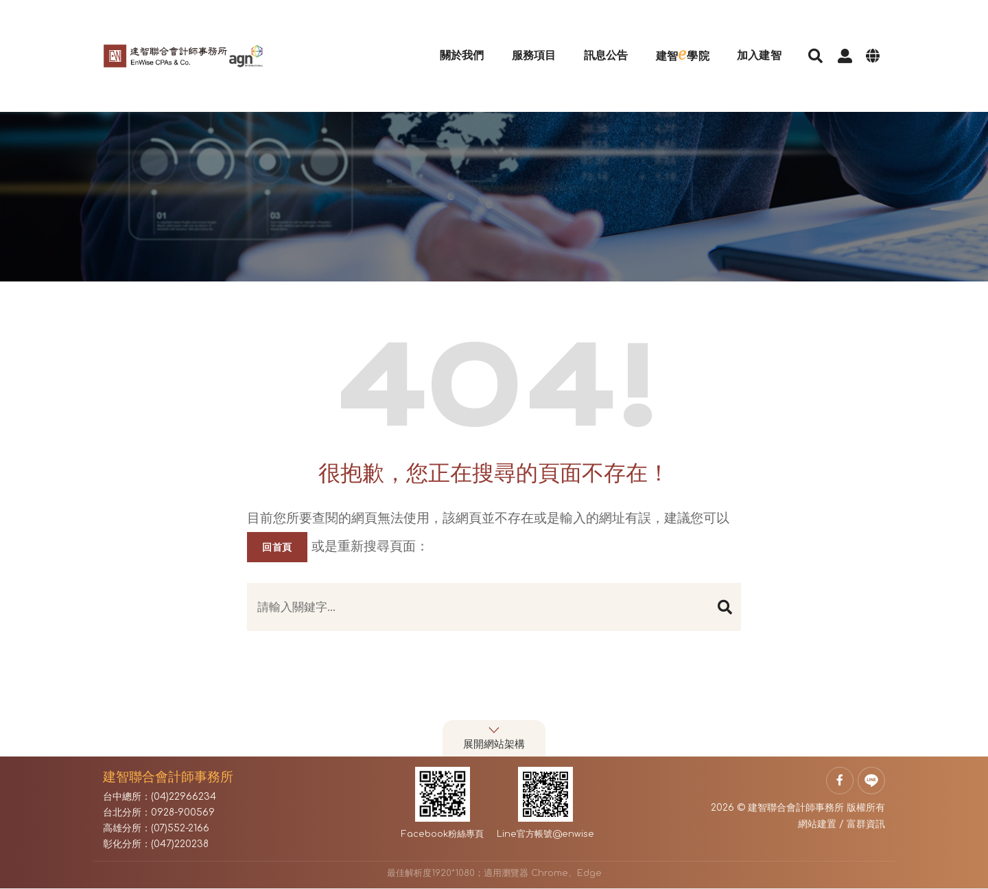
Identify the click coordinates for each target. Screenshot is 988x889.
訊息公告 (591, 37)
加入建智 (744, 37)
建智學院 (667, 35)
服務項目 (519, 37)
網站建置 (817, 824)
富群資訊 (866, 824)
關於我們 (447, 37)
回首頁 (277, 547)
